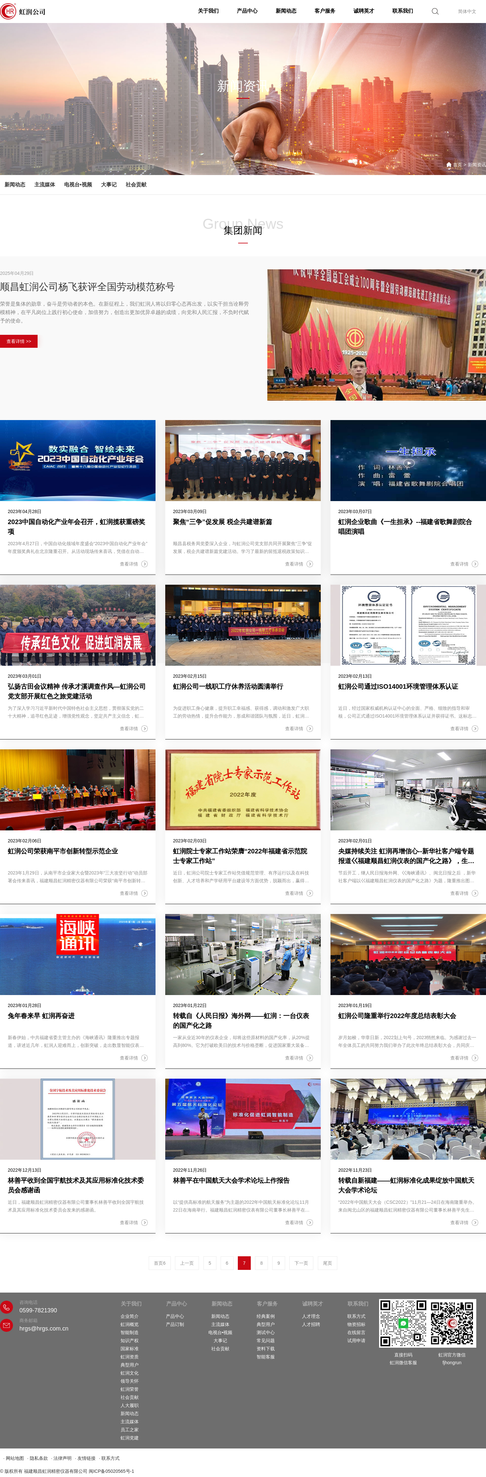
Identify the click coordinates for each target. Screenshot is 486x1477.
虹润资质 (130, 1356)
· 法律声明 (61, 1458)
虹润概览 (130, 1324)
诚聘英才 (363, 11)
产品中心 (247, 11)
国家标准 (130, 1348)
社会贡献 (136, 184)
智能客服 (266, 1356)
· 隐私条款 (37, 1458)
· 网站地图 (13, 1458)
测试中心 (266, 1332)
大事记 (109, 184)
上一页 (187, 1263)
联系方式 (356, 1316)
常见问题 (266, 1340)
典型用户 (130, 1364)
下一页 (301, 1263)
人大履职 (130, 1405)
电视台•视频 (78, 184)
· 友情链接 (85, 1458)
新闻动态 (286, 11)
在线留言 (356, 1332)
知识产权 (130, 1340)
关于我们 (208, 11)
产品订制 (175, 1324)
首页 (457, 164)
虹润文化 (130, 1373)
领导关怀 (130, 1381)
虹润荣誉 (130, 1389)
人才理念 (311, 1316)
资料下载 (266, 1348)
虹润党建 (130, 1437)
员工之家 (130, 1429)
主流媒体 (44, 184)
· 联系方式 (109, 1458)
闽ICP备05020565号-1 (111, 1471)
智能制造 (130, 1332)
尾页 (327, 1263)
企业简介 (130, 1316)
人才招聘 (311, 1324)
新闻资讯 (477, 164)
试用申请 (356, 1340)
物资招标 (356, 1324)
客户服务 (325, 11)
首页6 (160, 1263)
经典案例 (266, 1316)
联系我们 (402, 11)
